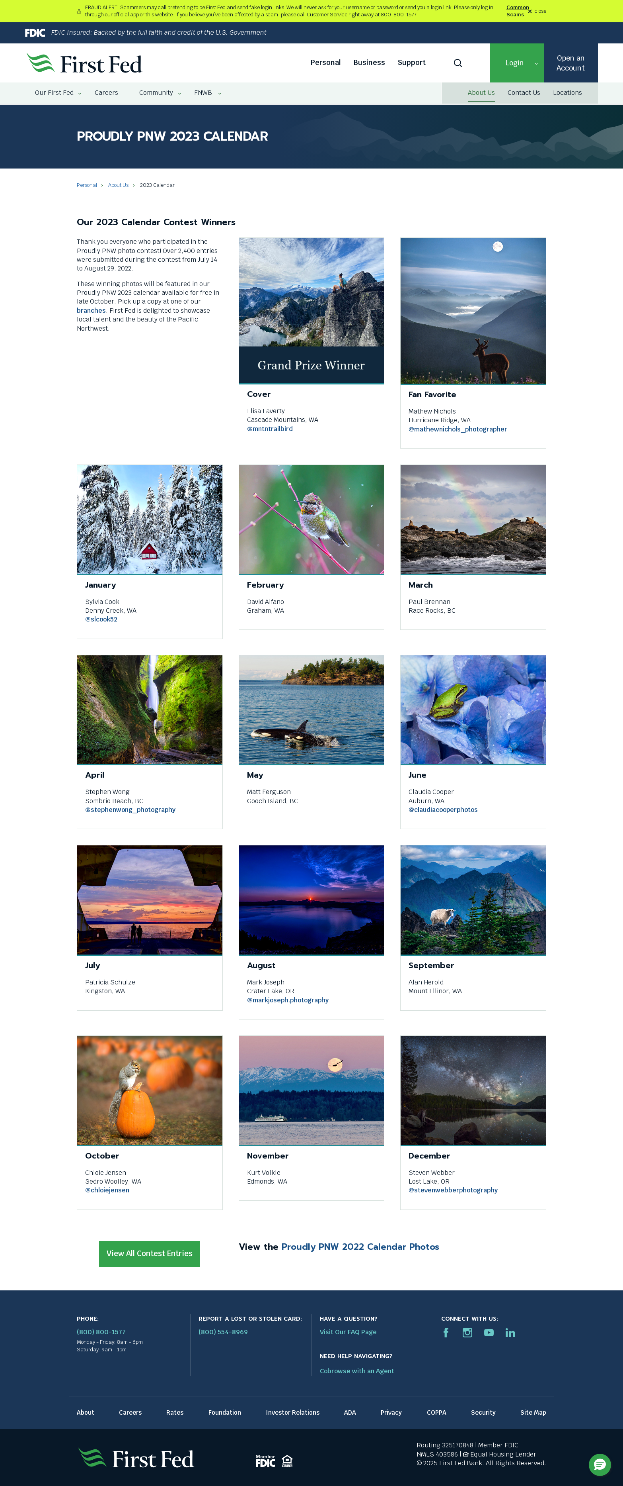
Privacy (391, 1412)
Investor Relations (292, 1412)
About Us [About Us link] (481, 92)
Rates (174, 1412)
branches (91, 310)
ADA (350, 1412)
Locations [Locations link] (567, 92)
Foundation (224, 1412)
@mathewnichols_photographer (458, 429)
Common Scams (517, 11)
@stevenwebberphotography (453, 1190)
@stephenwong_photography (130, 810)
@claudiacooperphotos (443, 810)
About (85, 1412)
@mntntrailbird (270, 429)
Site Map (533, 1412)
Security (483, 1412)
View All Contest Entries (153, 1257)
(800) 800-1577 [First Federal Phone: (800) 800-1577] (101, 1332)
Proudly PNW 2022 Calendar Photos (360, 1246)
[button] (517, 62)
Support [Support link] (412, 62)
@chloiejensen (107, 1190)
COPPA (436, 1412)
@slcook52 (101, 619)
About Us (118, 185)
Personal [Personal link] (326, 62)
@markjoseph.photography (288, 1000)
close (540, 11)
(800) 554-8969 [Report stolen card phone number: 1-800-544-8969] (223, 1332)
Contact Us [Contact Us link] (524, 92)
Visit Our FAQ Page (348, 1332)
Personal (87, 185)
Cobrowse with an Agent (357, 1371)
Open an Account (571, 63)
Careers (130, 1412)
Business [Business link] (369, 62)
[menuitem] (55, 92)
